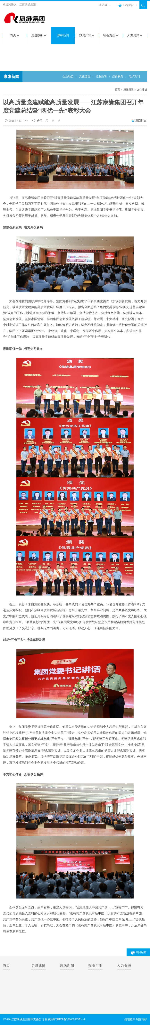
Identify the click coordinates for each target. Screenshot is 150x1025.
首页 (14, 35)
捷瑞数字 (129, 1019)
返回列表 (138, 121)
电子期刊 (134, 76)
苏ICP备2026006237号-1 (70, 1019)
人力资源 (134, 35)
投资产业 (86, 35)
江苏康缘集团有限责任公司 (28, 18)
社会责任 (110, 35)
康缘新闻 (63, 35)
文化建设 (84, 76)
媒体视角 (117, 76)
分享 (39, 120)
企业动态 (67, 76)
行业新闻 (101, 76)
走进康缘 (38, 35)
